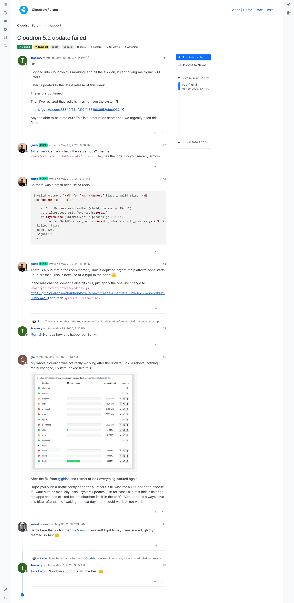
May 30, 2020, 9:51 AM (63, 357)
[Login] (288, 5)
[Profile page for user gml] (22, 360)
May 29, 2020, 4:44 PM (70, 57)
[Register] (288, 13)
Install (270, 10)
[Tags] (5, 21)
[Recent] (5, 13)
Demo (247, 10)
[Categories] (5, 5)
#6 (164, 357)
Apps (236, 10)
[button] (5, 590)
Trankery (36, 57)
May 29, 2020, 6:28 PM (76, 145)
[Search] (5, 45)
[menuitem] (288, 5)
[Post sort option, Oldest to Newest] (193, 65)
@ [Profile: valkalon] (39, 571)
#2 (164, 145)
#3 (164, 178)
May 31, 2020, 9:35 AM (70, 565)
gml (33, 357)
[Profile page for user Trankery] (22, 61)
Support (41, 46)
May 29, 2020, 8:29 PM (76, 263)
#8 (164, 565)
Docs (259, 10)
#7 (164, 524)
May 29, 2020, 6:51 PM (75, 178)
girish (34, 145)
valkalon (36, 524)
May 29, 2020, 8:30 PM (70, 328)
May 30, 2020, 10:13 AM (70, 524)
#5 (164, 328)
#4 (164, 263)
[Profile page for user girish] (22, 148)
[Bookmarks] (5, 37)
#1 (164, 57)
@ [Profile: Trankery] (39, 151)
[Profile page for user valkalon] (22, 527)
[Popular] (5, 29)
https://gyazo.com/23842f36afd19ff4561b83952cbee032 (77, 110)
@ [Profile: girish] (36, 334)
